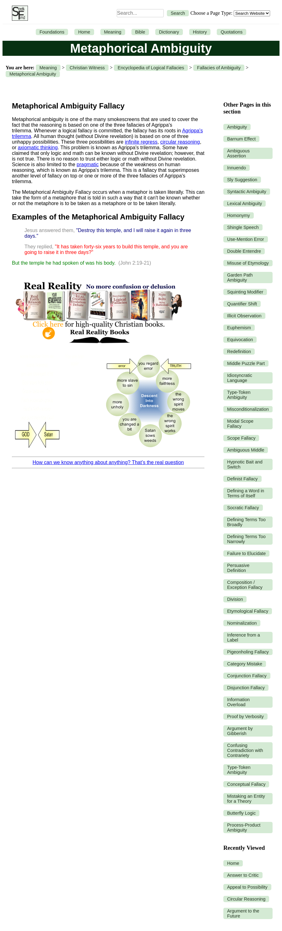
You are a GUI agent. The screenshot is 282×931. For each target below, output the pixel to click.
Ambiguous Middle (245, 449)
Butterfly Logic (241, 813)
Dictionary (169, 31)
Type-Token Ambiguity (238, 395)
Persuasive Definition (238, 568)
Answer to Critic (243, 875)
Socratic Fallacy (243, 507)
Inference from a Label (243, 637)
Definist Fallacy (242, 478)
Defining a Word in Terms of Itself (245, 493)
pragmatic (87, 164)
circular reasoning (180, 142)
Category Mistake (244, 663)
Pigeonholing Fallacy (248, 651)
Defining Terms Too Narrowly (246, 539)
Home (84, 31)
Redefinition (239, 351)
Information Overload (238, 702)
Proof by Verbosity (245, 716)
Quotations (231, 31)
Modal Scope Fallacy (240, 424)
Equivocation (240, 339)
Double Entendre (244, 251)
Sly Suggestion (242, 179)
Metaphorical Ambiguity (32, 74)
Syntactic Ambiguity (246, 191)
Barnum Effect (241, 138)
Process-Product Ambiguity (243, 828)
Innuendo (236, 167)
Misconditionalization (248, 409)
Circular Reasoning (246, 899)
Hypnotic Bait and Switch (245, 464)
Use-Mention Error (245, 239)
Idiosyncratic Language (239, 378)
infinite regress (141, 142)
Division (235, 599)
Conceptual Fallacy (246, 784)
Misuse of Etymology (248, 263)
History (200, 31)
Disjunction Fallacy (246, 687)
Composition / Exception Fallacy (245, 585)
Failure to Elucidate (246, 553)
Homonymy (238, 215)
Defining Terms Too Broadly (246, 522)
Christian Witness (87, 67)
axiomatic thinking (38, 147)
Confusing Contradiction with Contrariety (245, 750)
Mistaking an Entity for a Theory (246, 799)
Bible (140, 31)
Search (178, 13)
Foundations (52, 31)
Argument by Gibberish (240, 731)
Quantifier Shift (242, 303)
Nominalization (242, 623)
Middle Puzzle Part (246, 363)
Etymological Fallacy (247, 611)
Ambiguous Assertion (238, 153)
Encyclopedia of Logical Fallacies (151, 67)
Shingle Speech (243, 227)
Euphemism (239, 327)
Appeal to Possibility (247, 887)
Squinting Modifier (245, 291)
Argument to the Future (243, 913)
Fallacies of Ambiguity (219, 67)
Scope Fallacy (241, 438)
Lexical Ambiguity (244, 203)
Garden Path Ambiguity (240, 277)
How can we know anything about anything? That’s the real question (108, 462)
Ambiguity (237, 127)
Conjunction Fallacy (247, 675)
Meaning (112, 31)
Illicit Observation (244, 315)
